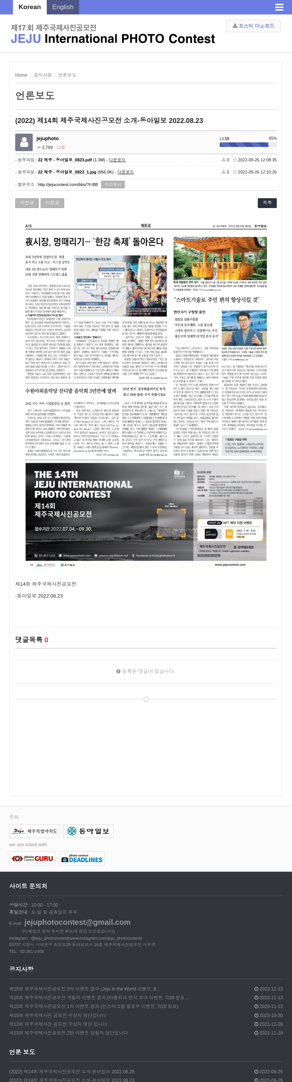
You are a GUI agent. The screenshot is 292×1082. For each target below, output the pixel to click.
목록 (267, 202)
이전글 (27, 202)
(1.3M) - (81, 160)
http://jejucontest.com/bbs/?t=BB (68, 184)
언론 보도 (22, 1052)
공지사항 (21, 969)
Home (21, 75)
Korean (30, 7)
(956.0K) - (86, 172)
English (63, 7)
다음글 (52, 202)
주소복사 (113, 184)
